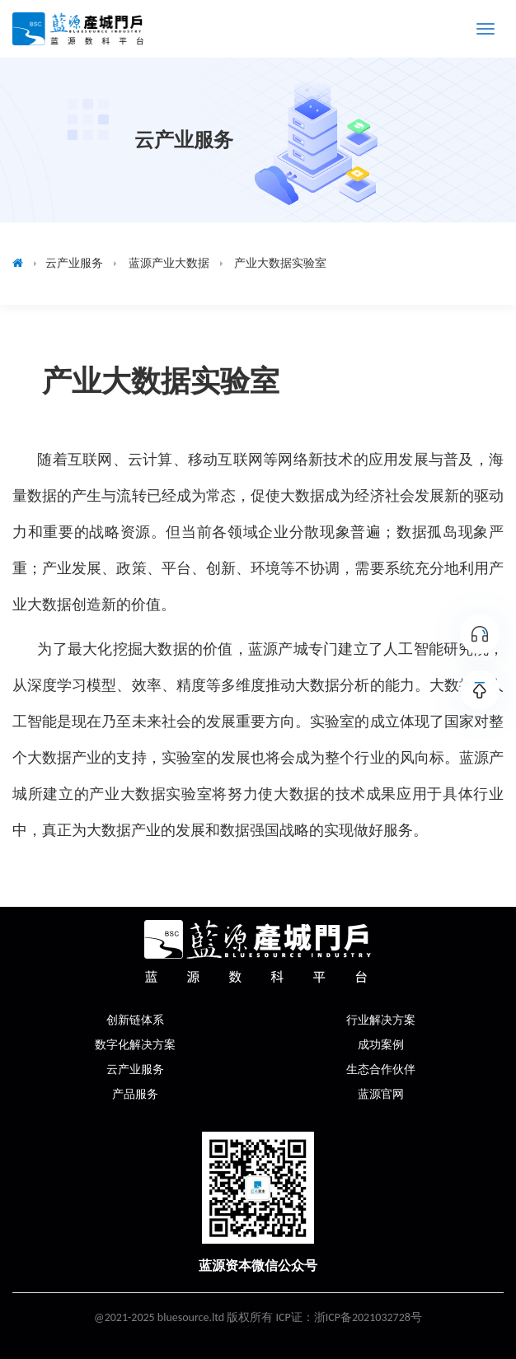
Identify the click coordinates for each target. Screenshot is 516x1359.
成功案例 (381, 1045)
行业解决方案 (380, 1020)
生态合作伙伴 (380, 1069)
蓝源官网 (381, 1094)
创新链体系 (135, 1020)
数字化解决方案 (135, 1045)
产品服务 (135, 1094)
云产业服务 (135, 1069)
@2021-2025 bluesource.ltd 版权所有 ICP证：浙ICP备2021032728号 (258, 1317)
